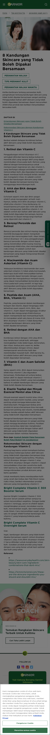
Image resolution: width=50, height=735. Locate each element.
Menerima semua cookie (25, 730)
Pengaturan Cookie (24, 723)
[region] (25, 709)
